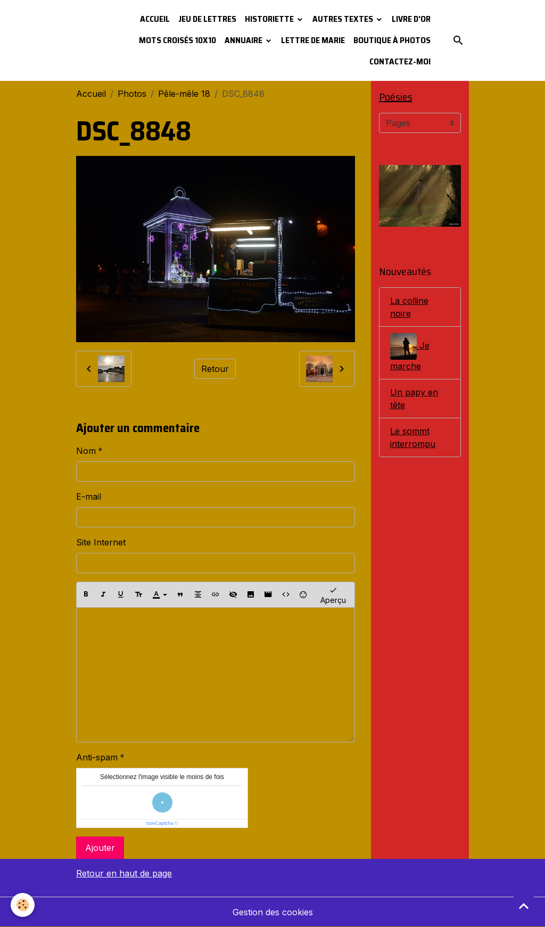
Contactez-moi (400, 61)
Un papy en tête (414, 398)
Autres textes (343, 19)
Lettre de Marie (313, 40)
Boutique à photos (392, 40)
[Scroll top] (523, 905)
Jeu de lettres (207, 19)
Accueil (155, 19)
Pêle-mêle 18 (184, 93)
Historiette (270, 19)
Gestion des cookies (273, 912)
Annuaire (244, 40)
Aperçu (333, 595)
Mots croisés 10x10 (177, 40)
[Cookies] (23, 905)
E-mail (88, 496)
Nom (86, 450)
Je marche (410, 352)
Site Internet (101, 542)
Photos (132, 93)
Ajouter (100, 847)
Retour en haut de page (124, 873)
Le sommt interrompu (412, 437)
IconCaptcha (160, 823)
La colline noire (409, 307)
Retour (215, 368)
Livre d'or (411, 19)
